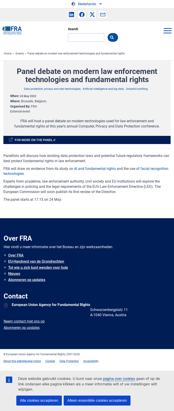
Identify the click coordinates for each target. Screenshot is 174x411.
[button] (71, 14)
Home (7, 53)
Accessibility (91, 361)
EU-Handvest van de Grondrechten (36, 261)
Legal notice (33, 361)
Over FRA (16, 255)
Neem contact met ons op (24, 321)
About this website (14, 361)
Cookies (50, 361)
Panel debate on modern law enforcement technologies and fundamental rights (76, 53)
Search (73, 29)
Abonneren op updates (26, 280)
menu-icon (167, 30)
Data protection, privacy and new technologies (52, 89)
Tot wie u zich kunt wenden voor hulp (38, 267)
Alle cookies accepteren (39, 400)
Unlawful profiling (137, 89)
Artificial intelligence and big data (103, 89)
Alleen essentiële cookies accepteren (97, 400)
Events (20, 53)
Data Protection (69, 361)
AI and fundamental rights (95, 168)
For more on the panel (34, 140)
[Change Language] (87, 4)
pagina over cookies (119, 379)
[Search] (86, 37)
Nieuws (14, 274)
